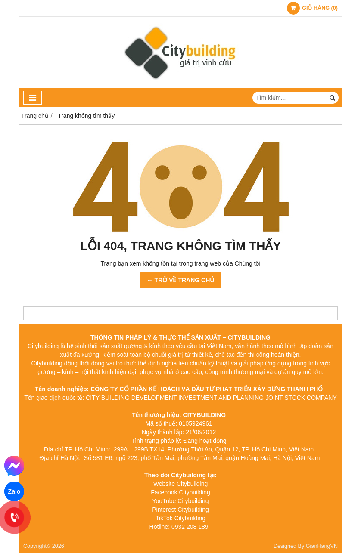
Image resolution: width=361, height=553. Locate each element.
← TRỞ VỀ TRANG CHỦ (181, 280)
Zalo (14, 491)
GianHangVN (322, 546)
